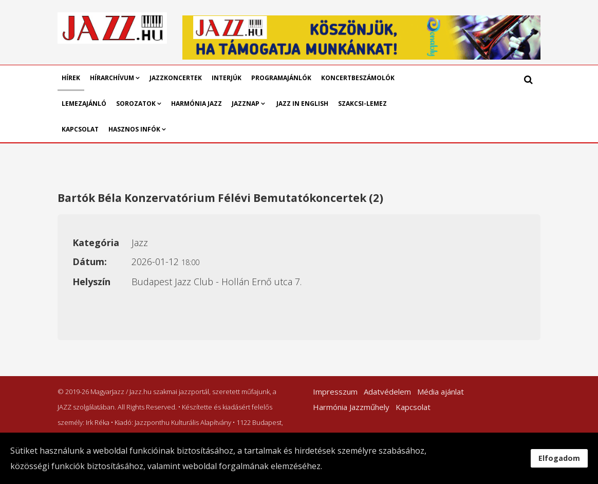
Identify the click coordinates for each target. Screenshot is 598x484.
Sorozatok (136, 103)
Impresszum (335, 391)
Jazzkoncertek (176, 77)
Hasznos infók (134, 129)
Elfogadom (559, 458)
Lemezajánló (84, 103)
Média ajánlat (440, 391)
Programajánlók (281, 77)
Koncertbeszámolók (358, 77)
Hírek (71, 77)
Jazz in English (302, 103)
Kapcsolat (80, 129)
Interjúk (226, 77)
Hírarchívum (113, 77)
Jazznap (245, 103)
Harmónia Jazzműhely (351, 407)
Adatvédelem (387, 391)
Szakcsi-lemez (362, 103)
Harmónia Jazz (196, 103)
